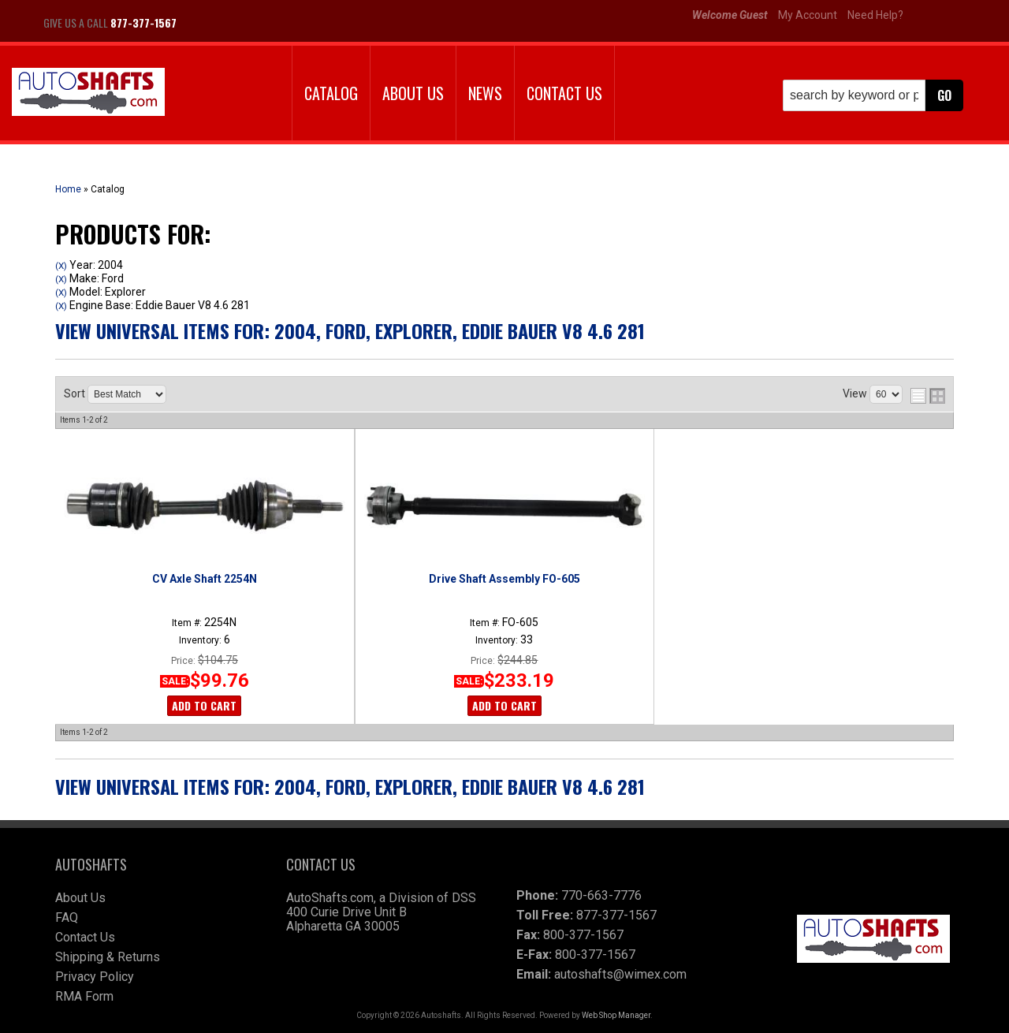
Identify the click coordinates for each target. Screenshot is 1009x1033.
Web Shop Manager (616, 1015)
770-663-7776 (601, 895)
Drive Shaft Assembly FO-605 (504, 578)
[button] (873, 95)
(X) (61, 265)
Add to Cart (204, 705)
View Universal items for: (350, 330)
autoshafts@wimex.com (620, 974)
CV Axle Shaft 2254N (204, 578)
